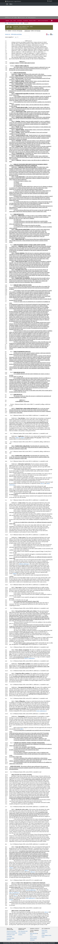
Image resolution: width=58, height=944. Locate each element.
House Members (22, 933)
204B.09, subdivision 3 (24, 563)
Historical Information (11, 931)
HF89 (22, 23)
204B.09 (14, 573)
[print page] (52, 21)
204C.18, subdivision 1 (14, 892)
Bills (6, 23)
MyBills (43, 933)
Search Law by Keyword (43, 20)
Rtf (51, 34)
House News (44, 930)
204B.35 (17, 437)
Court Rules (19, 20)
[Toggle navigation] (7, 4)
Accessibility (9, 936)
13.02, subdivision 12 (30, 898)
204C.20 (43, 483)
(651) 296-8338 (33, 933)
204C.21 (26, 870)
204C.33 (46, 912)
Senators (20, 934)
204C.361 (33, 871)
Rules (14, 20)
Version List (7, 34)
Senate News (45, 932)
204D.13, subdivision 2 (29, 658)
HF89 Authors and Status (16, 34)
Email (31, 934)
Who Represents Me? (23, 931)
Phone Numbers (33, 936)
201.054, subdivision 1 (31, 889)
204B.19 (11, 867)
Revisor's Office (32, 20)
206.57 (21, 729)
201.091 (11, 899)
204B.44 (22, 437)
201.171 (15, 895)
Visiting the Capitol (11, 934)
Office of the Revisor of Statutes (20, 18)
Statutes (7, 20)
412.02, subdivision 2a (41, 710)
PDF (48, 34)
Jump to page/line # (9, 37)
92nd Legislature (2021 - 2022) (13, 23)
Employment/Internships (12, 933)
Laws (11, 20)
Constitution (25, 20)
